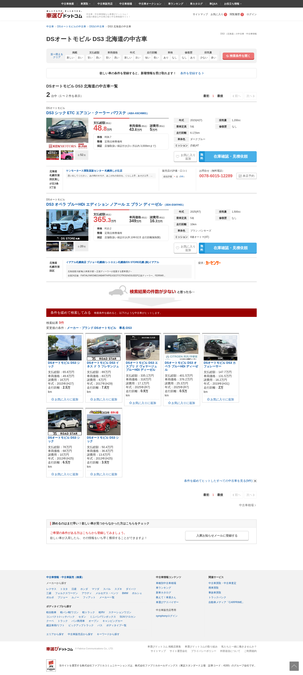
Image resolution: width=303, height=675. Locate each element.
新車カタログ (163, 592)
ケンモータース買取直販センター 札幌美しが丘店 (94, 170)
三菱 (48, 593)
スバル (107, 589)
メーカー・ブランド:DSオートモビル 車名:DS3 (99, 328)
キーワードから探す (108, 634)
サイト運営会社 (178, 651)
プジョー (63, 597)
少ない (204, 57)
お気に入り (219, 14)
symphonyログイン (167, 615)
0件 (181, 176)
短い (147, 57)
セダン (82, 616)
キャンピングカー (112, 620)
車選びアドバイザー (167, 602)
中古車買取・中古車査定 (222, 583)
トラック (63, 620)
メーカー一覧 (106, 597)
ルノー (75, 597)
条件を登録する (190, 73)
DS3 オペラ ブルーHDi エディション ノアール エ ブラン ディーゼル (115, 204)
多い (213, 57)
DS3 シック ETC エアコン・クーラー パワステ (97, 113)
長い (156, 57)
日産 (74, 589)
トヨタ (64, 589)
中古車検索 (67, 3)
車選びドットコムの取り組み (201, 646)
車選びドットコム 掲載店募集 (164, 646)
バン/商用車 (78, 620)
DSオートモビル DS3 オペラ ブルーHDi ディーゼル (181, 366)
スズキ (118, 589)
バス (99, 625)
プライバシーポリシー (203, 651)
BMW (125, 593)
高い (98, 57)
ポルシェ (137, 593)
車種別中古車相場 (166, 583)
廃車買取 (214, 587)
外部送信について (230, 651)
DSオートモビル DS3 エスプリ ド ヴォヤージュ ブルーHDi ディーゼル (142, 366)
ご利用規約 (250, 651)
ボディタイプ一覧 (116, 625)
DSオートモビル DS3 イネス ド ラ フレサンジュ (103, 364)
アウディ (87, 593)
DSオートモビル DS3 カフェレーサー (220, 364)
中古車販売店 (105, 3)
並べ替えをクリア (56, 56)
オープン (94, 620)
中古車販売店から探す (80, 634)
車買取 (85, 3)
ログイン (252, 14)
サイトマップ (200, 14)
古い (80, 57)
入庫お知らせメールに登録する (217, 535)
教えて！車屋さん (166, 597)
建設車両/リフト (55, 625)
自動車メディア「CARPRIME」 (227, 602)
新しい (70, 57)
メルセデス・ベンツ (107, 593)
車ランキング (175, 3)
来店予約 (248, 175)
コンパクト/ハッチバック (60, 616)
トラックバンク (217, 597)
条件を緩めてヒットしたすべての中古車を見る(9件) (218, 480)
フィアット (89, 597)
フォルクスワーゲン (66, 593)
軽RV (102, 612)
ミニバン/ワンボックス (103, 616)
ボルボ (50, 597)
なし (174, 57)
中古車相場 (125, 3)
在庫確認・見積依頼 (223, 156)
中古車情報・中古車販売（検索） (65, 577)
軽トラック (88, 612)
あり (166, 57)
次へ (249, 96)
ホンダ (84, 589)
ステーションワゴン (120, 612)
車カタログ (196, 3)
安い (90, 57)
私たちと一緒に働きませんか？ (239, 646)
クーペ (50, 620)
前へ (238, 96)
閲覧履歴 (237, 14)
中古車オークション (150, 3)
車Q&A (213, 3)
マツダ (95, 589)
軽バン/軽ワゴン (69, 612)
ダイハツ (131, 589)
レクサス (51, 589)
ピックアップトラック (81, 625)
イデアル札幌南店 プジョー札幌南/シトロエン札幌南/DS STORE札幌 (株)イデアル (112, 262)
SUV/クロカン (128, 616)
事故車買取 (215, 592)
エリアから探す (55, 634)
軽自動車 (51, 612)
